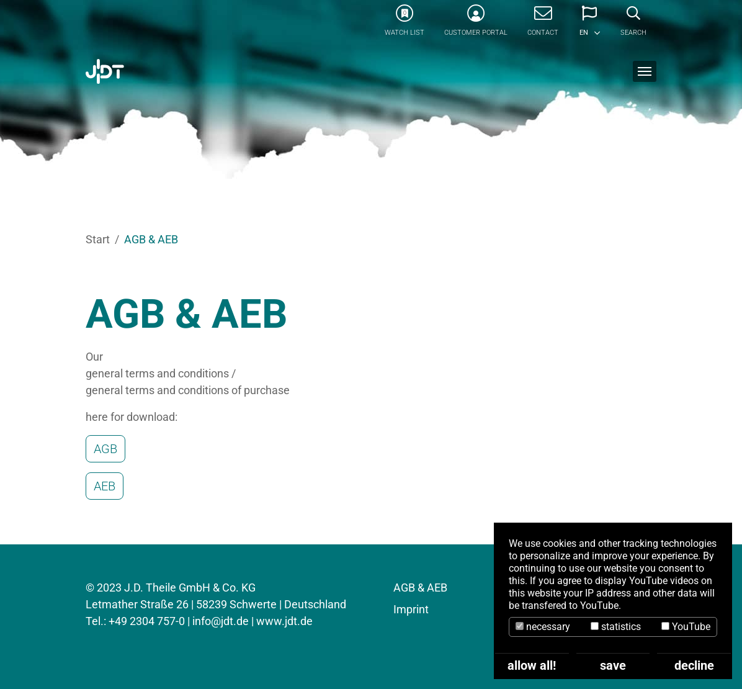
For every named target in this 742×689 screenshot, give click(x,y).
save (613, 665)
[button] (589, 25)
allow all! (531, 665)
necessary (543, 627)
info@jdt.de (220, 621)
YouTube (685, 627)
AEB (104, 486)
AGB (105, 448)
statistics (616, 627)
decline (694, 665)
